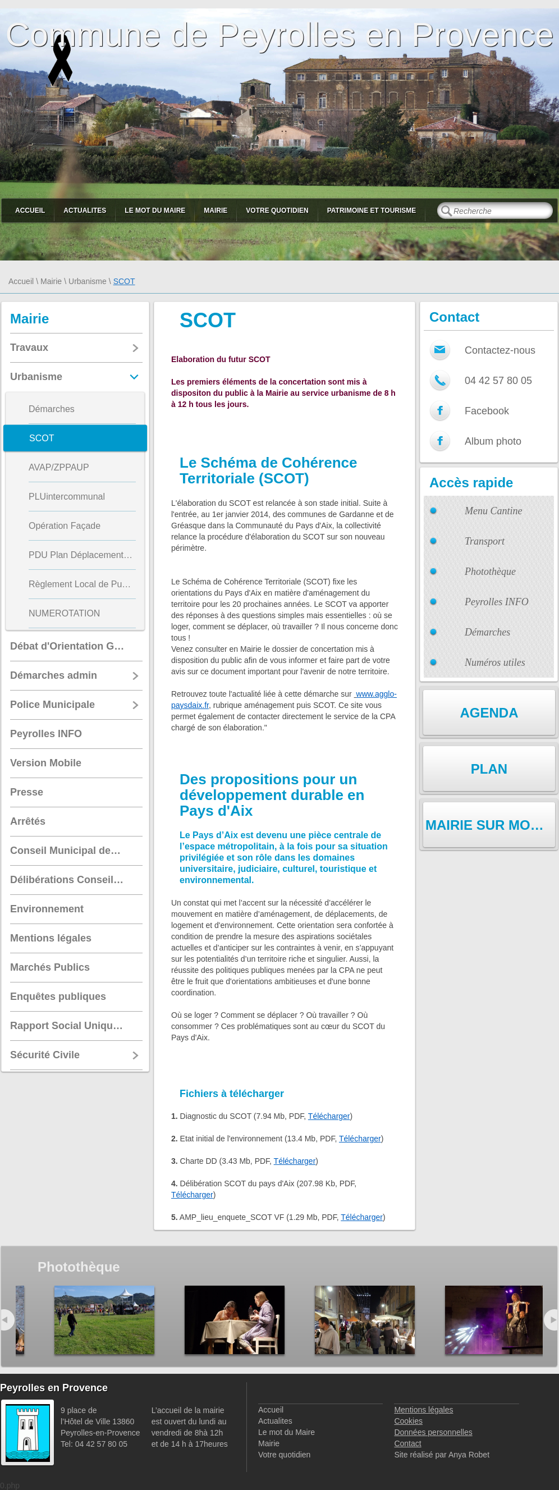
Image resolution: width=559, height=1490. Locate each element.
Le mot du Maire (155, 210)
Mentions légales (423, 1409)
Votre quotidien (277, 210)
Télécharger (329, 1116)
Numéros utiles (495, 662)
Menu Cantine (493, 511)
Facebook (487, 411)
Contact (407, 1443)
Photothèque (490, 571)
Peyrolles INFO (497, 601)
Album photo (493, 441)
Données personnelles (433, 1432)
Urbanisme (87, 281)
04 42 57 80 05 (498, 380)
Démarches (487, 632)
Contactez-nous (500, 350)
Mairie (215, 210)
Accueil (30, 210)
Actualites (84, 210)
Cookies (408, 1420)
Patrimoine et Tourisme (371, 210)
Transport (485, 541)
